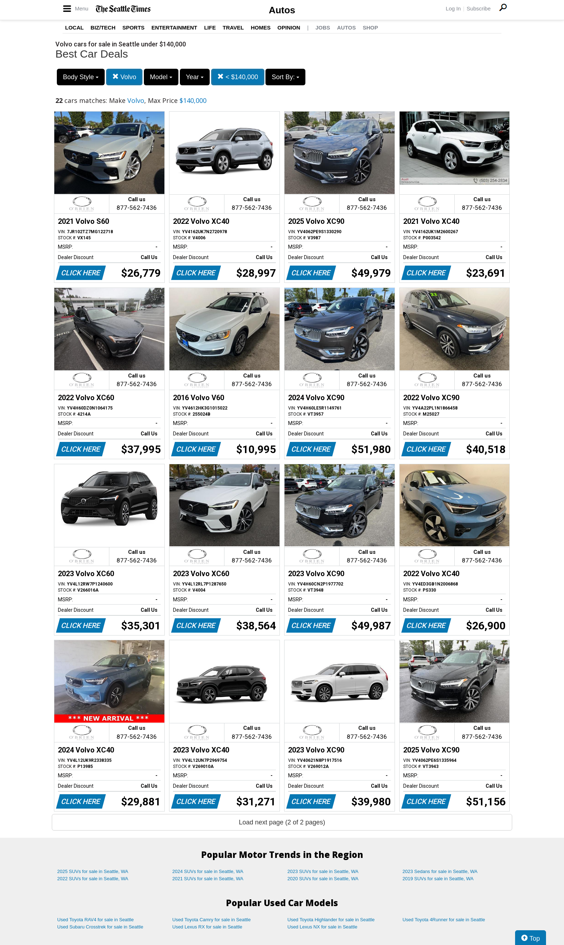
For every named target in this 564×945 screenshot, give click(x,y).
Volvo (124, 77)
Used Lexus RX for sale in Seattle (207, 927)
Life (210, 27)
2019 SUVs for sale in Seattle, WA (438, 878)
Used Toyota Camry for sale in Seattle (211, 919)
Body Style (81, 77)
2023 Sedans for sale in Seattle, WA (439, 871)
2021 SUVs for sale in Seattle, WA (208, 878)
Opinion (288, 27)
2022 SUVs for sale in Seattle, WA (92, 878)
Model (161, 77)
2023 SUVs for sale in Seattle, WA (323, 871)
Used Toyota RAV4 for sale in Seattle (95, 919)
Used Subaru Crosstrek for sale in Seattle (100, 927)
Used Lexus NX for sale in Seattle (322, 927)
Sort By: (285, 77)
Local (74, 27)
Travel (233, 27)
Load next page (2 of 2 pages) (282, 822)
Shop (370, 27)
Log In (453, 8)
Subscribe (479, 8)
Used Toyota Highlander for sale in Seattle (331, 919)
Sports (133, 27)
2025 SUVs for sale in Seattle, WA (92, 871)
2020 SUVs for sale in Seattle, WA (323, 878)
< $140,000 (237, 77)
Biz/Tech (103, 27)
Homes (260, 27)
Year (195, 77)
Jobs (322, 27)
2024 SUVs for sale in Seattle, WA (208, 871)
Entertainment (174, 27)
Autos (282, 10)
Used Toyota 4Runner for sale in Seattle (443, 919)
